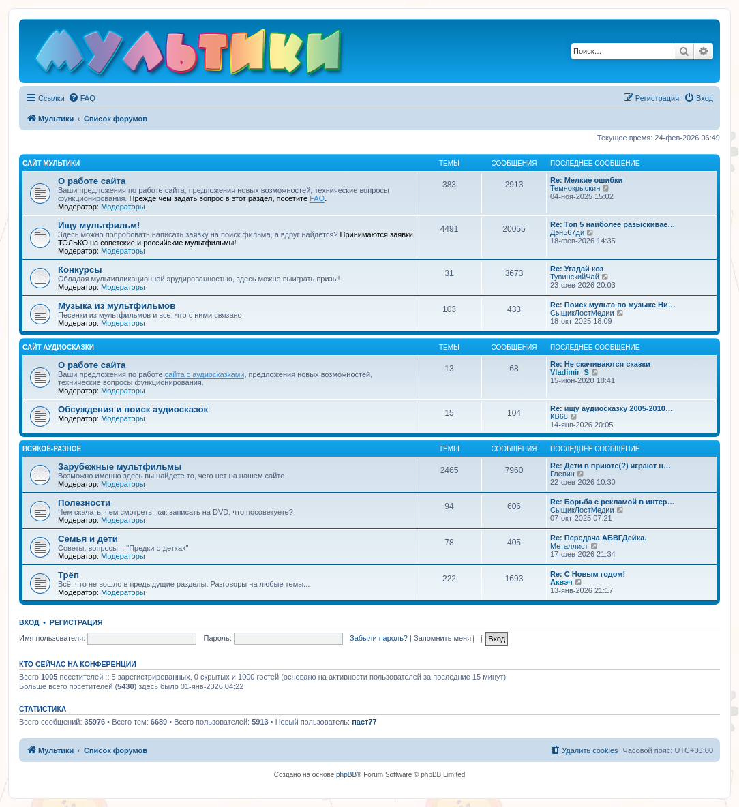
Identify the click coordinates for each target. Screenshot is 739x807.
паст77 (364, 722)
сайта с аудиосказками (205, 374)
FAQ (317, 198)
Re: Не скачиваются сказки (600, 364)
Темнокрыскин (575, 188)
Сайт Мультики (51, 163)
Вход (29, 622)
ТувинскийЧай (574, 277)
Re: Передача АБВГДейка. (598, 538)
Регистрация (76, 622)
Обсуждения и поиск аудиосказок (133, 409)
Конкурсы (80, 269)
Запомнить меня (448, 638)
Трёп (68, 575)
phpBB (346, 774)
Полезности (84, 503)
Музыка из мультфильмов (116, 306)
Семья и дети (88, 539)
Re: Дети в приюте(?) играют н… (610, 465)
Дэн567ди (567, 232)
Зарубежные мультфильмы (119, 466)
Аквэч (561, 582)
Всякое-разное (51, 449)
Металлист (569, 546)
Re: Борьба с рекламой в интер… (612, 502)
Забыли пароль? (379, 638)
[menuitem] (81, 98)
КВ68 (559, 416)
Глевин (562, 474)
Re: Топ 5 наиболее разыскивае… (612, 224)
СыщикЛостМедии (582, 313)
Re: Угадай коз (576, 268)
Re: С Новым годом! (587, 574)
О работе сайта (91, 181)
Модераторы (123, 206)
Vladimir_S (569, 372)
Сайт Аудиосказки (58, 347)
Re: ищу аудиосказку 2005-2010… (611, 408)
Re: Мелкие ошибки (586, 180)
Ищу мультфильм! (99, 225)
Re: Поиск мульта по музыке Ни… (613, 305)
